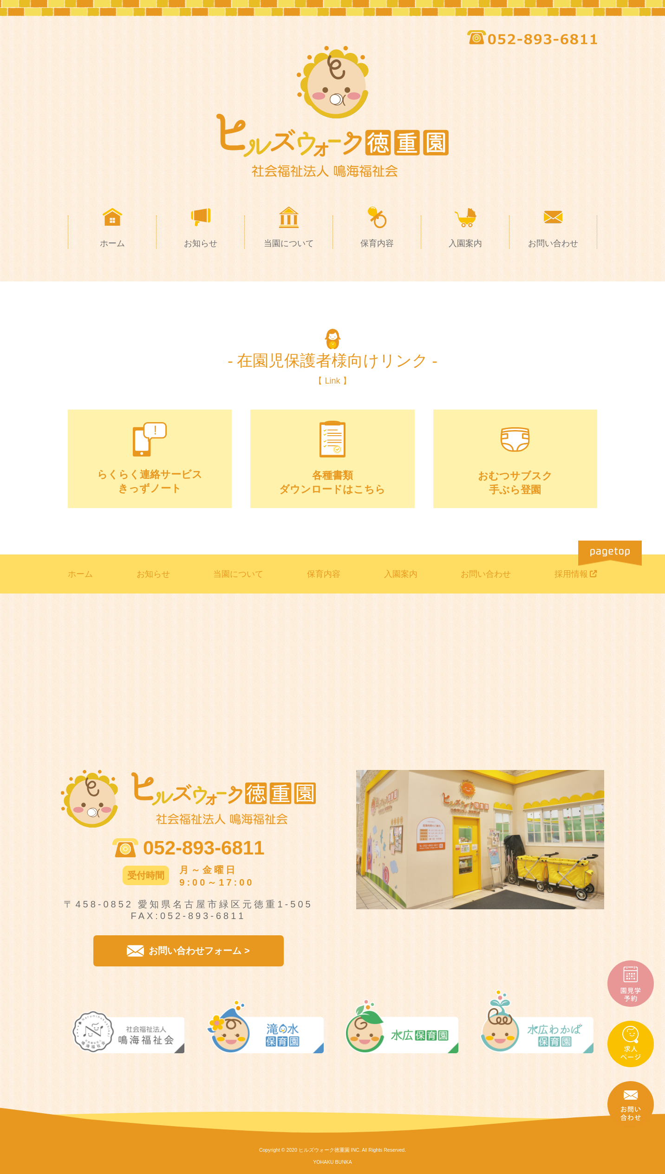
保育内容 (323, 574)
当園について (238, 574)
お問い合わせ (486, 574)
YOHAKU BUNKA (332, 1162)
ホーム (80, 574)
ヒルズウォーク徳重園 (324, 1150)
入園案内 (400, 574)
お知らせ (153, 574)
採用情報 (571, 574)
